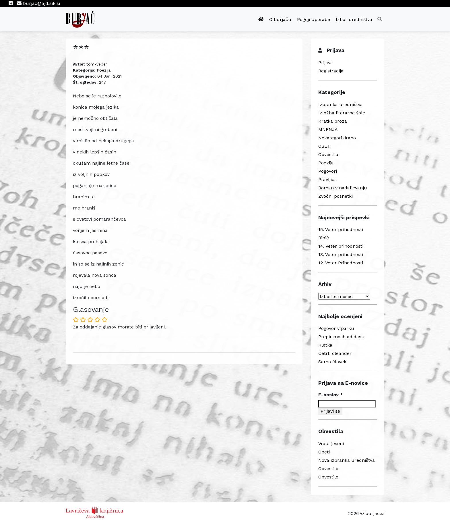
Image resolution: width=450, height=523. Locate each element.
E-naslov (330, 394)
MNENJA (328, 129)
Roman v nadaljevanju (342, 188)
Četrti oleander (335, 353)
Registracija (331, 71)
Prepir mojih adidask (341, 336)
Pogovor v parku (336, 328)
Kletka (325, 345)
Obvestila (328, 154)
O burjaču (280, 19)
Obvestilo (328, 468)
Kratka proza (332, 121)
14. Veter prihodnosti (340, 246)
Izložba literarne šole (341, 113)
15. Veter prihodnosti (340, 229)
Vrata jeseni (331, 443)
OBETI (325, 146)
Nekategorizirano (337, 138)
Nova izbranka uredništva (346, 460)
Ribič (323, 238)
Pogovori (327, 171)
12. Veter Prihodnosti (340, 263)
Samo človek (332, 361)
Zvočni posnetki (335, 196)
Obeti (324, 452)
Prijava (325, 62)
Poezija (103, 70)
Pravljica (327, 179)
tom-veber (96, 64)
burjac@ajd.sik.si (38, 3)
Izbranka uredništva (340, 104)
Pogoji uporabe (313, 19)
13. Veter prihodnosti (340, 254)
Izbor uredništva (354, 19)
